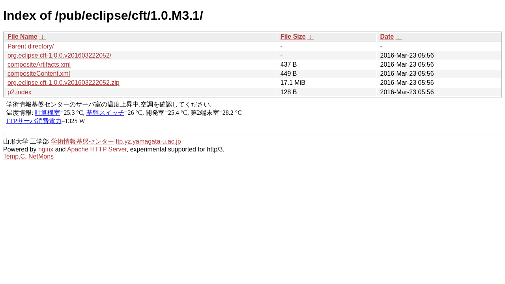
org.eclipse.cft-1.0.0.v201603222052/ (59, 55)
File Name (22, 36)
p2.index (19, 92)
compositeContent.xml (38, 73)
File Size (293, 36)
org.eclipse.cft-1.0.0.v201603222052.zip (63, 82)
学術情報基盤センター (82, 141)
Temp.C (14, 156)
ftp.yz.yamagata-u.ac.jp (148, 141)
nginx (45, 149)
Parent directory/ (30, 46)
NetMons (41, 156)
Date (387, 36)
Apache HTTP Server (97, 149)
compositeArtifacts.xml (39, 64)
